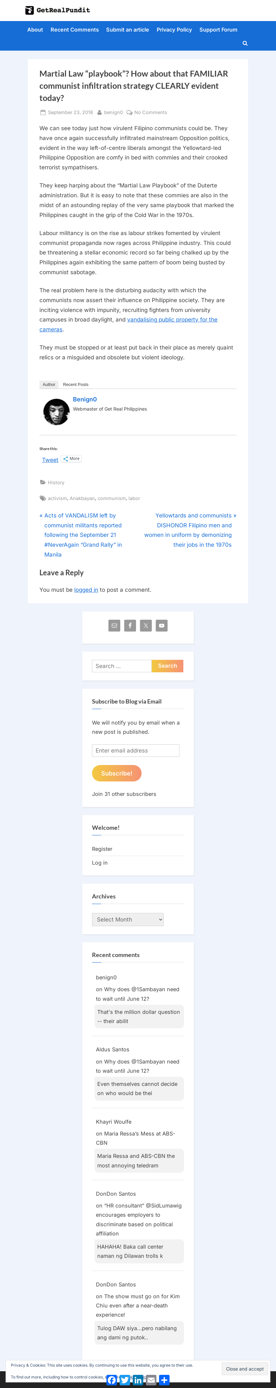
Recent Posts (75, 384)
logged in (86, 589)
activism (57, 498)
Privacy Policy (174, 29)
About (35, 29)
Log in (100, 862)
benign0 (113, 111)
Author (49, 384)
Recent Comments (75, 29)
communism (112, 498)
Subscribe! (116, 773)
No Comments (150, 112)
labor (134, 498)
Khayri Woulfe (113, 1121)
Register (102, 849)
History (56, 482)
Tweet (50, 459)
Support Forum (218, 29)
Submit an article (127, 29)
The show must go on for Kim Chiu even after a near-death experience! (138, 1305)
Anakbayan (82, 498)
